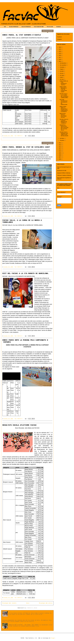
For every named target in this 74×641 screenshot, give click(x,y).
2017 (60, 57)
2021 (60, 49)
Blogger (53, 638)
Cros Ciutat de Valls (39, 26)
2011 (60, 149)
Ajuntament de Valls (61, 170)
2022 (60, 47)
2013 (60, 144)
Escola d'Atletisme (13, 26)
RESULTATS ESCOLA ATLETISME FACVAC (19, 425)
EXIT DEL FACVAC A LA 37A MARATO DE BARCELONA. (25, 273)
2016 (60, 59)
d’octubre (62, 67)
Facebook (59, 36)
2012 (60, 147)
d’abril (61, 77)
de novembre (63, 65)
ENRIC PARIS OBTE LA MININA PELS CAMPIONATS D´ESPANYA (64, 109)
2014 (60, 142)
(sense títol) (6, 618)
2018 (60, 55)
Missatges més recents (9, 603)
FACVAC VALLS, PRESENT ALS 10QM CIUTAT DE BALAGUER (64, 133)
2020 (60, 51)
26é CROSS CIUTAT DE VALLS (15, 611)
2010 (60, 151)
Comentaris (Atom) (32, 607)
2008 (60, 155)
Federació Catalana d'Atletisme (64, 175)
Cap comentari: (19, 135)
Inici (5, 26)
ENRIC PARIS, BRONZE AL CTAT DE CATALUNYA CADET (26, 147)
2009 (60, 153)
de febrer (62, 138)
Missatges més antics (45, 603)
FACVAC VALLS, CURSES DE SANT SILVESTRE (19, 623)
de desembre (63, 63)
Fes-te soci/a (50, 26)
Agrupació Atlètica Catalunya (63, 173)
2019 (60, 53)
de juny (62, 73)
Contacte (58, 26)
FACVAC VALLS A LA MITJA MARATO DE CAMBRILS (64, 121)
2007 (60, 157)
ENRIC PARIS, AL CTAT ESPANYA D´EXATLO (21, 35)
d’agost (62, 69)
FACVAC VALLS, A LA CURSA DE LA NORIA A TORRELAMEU (64, 95)
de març (62, 79)
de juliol (62, 71)
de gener (62, 140)
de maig (62, 75)
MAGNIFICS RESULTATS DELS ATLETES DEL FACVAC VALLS (64, 127)
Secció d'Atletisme (26, 26)
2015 (60, 61)
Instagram (59, 39)
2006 (60, 159)
